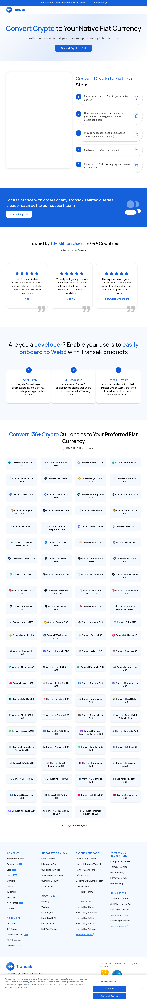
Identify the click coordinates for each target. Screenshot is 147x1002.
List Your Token (49, 928)
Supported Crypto (50, 869)
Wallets (45, 906)
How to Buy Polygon (86, 928)
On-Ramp (12, 923)
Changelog (47, 886)
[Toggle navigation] (139, 9)
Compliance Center (120, 861)
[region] (73, 988)
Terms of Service (118, 866)
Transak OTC (14, 945)
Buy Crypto (83, 901)
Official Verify (82, 875)
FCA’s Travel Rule (118, 877)
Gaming (45, 901)
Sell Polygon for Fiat (120, 920)
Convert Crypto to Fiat (73, 48)
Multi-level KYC (48, 917)
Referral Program (84, 891)
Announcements (15, 858)
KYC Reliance (48, 923)
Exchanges (47, 912)
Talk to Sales (82, 886)
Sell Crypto (118, 893)
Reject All (109, 988)
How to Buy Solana (85, 923)
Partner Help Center (86, 858)
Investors (11, 891)
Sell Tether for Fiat (119, 909)
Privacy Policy (117, 872)
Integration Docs (49, 864)
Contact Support (19, 214)
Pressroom (14, 864)
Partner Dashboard (85, 869)
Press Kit (11, 897)
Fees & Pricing (48, 858)
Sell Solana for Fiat (119, 915)
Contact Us (13, 908)
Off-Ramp (12, 928)
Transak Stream (17, 934)
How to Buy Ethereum (86, 912)
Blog (11, 869)
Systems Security (50, 880)
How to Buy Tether (85, 917)
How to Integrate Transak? (89, 864)
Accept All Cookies (109, 996)
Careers (11, 880)
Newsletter (15, 902)
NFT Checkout (14, 939)
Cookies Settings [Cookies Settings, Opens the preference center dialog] (109, 981)
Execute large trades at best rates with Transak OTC (73, 2)
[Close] (142, 988)
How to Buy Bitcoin (85, 906)
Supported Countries (52, 875)
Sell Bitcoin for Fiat (119, 898)
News (12, 875)
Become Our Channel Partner (90, 880)
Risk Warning (116, 883)
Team (10, 886)
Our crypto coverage (73, 825)
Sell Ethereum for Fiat (120, 904)
